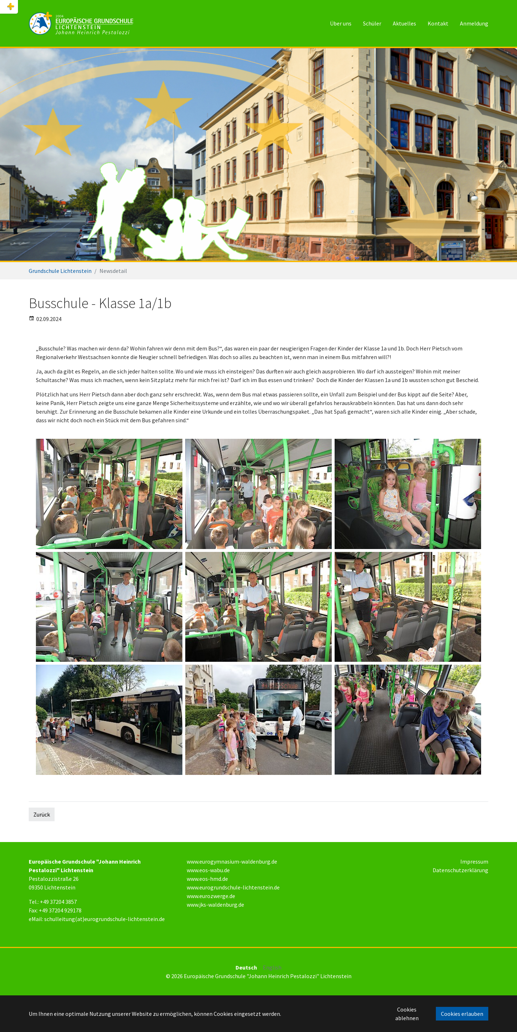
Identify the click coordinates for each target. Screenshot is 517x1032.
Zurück (41, 814)
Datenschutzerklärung (460, 870)
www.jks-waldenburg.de (215, 904)
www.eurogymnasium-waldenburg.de (232, 861)
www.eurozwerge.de (211, 895)
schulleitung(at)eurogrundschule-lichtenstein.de (104, 918)
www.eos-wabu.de (208, 870)
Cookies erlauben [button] (462, 1013)
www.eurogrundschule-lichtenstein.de (233, 887)
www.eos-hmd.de (207, 878)
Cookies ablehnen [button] (407, 1014)
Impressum (474, 861)
